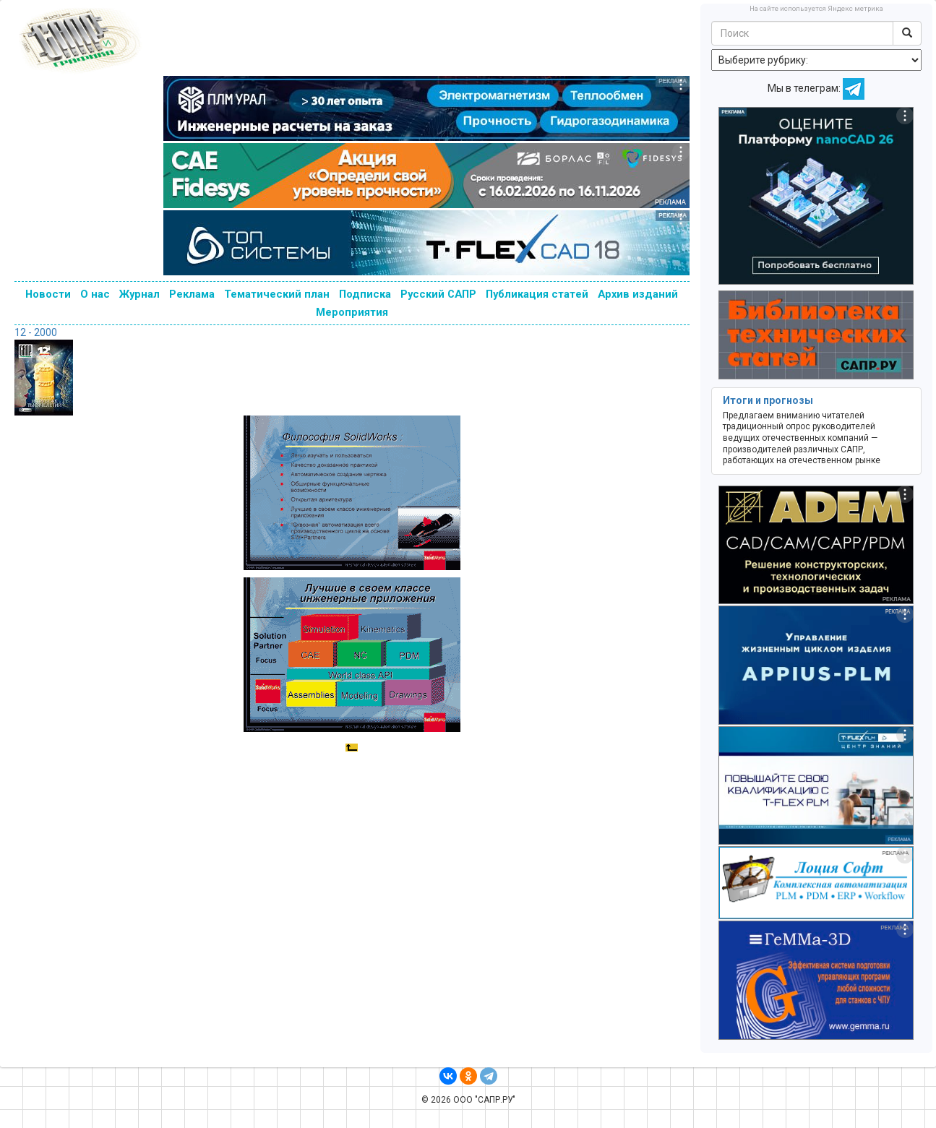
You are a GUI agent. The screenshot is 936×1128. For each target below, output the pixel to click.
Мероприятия (352, 312)
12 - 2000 (35, 332)
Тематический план (277, 294)
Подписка (365, 294)
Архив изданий (638, 294)
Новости (48, 294)
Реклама (192, 294)
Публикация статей (537, 294)
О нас (95, 294)
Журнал (139, 294)
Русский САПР (438, 294)
